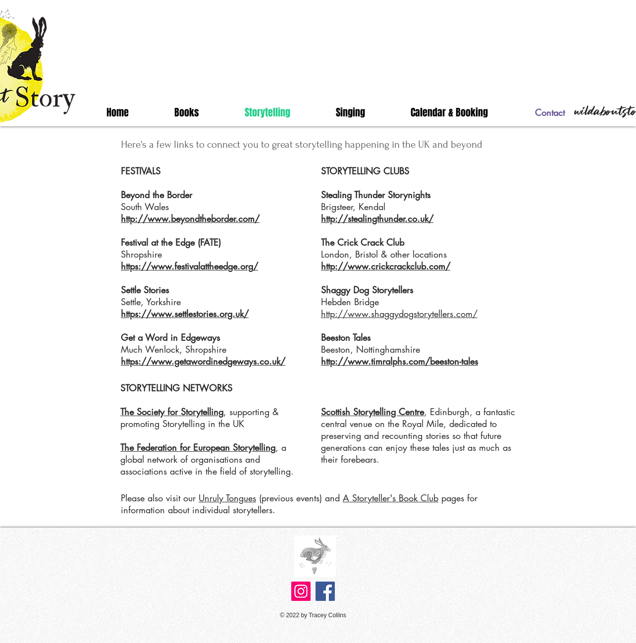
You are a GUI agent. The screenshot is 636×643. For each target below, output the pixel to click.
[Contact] (550, 113)
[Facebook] (325, 591)
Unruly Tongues (227, 498)
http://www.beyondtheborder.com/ (190, 218)
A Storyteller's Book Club (390, 498)
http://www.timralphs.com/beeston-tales (399, 361)
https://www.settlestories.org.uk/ (185, 314)
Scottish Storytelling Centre (372, 412)
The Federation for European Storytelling (197, 447)
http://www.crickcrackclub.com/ (385, 266)
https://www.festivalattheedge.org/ (189, 266)
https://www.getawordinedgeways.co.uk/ (203, 361)
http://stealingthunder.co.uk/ (377, 218)
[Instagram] (301, 591)
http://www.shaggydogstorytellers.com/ (399, 314)
